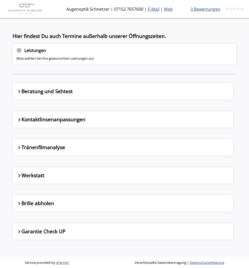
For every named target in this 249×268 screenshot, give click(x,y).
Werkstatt (30, 175)
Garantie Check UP (41, 231)
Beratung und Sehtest (45, 91)
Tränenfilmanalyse (41, 147)
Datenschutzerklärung (207, 262)
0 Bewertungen (205, 9)
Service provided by (47, 262)
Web (168, 9)
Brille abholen (35, 203)
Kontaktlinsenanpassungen (51, 119)
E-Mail (153, 9)
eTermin (62, 262)
